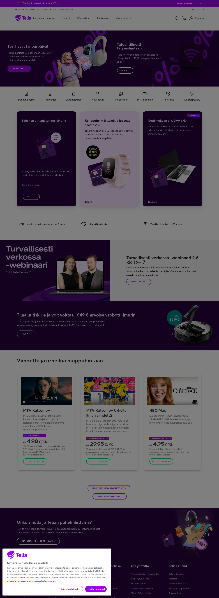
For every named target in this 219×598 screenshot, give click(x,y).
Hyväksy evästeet (96, 593)
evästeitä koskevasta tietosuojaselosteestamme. (31, 585)
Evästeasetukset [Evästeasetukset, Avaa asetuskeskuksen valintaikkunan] (69, 593)
